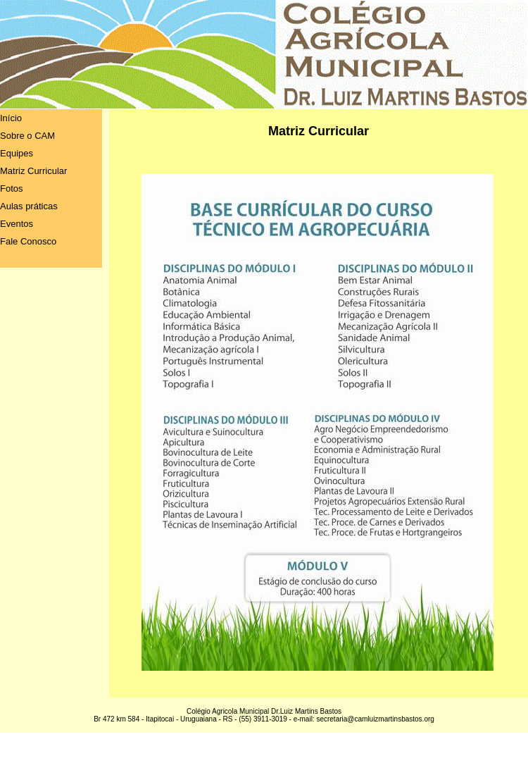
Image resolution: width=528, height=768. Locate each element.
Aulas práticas (29, 206)
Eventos (16, 223)
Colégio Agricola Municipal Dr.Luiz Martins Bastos (264, 711)
